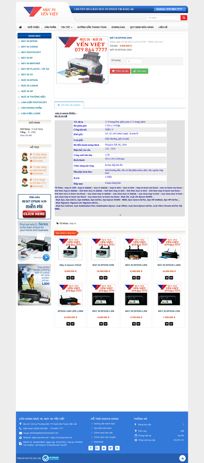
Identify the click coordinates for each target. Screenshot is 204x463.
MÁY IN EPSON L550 (169, 311)
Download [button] (118, 27)
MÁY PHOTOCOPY (31, 52)
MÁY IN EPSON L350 (136, 311)
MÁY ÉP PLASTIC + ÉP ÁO (35, 69)
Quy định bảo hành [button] (142, 27)
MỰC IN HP (27, 91)
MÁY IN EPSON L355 (103, 311)
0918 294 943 (38, 157)
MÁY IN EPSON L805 (136, 265)
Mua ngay (139, 71)
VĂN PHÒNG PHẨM (31, 108)
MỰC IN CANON (29, 85)
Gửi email (36, 161)
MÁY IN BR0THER (30, 63)
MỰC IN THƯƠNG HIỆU (33, 96)
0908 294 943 (38, 170)
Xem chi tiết (26, 135)
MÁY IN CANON (29, 46)
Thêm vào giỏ (120, 71)
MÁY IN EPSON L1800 (169, 265)
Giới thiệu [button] (33, 27)
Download (98, 442)
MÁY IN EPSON (29, 41)
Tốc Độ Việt (35, 458)
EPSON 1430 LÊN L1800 (70, 311)
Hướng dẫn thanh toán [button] (91, 27)
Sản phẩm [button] (50, 27)
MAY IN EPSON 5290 (103, 265)
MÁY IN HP (27, 58)
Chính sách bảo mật (103, 433)
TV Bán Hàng (39, 154)
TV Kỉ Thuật (39, 180)
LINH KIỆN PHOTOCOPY (34, 102)
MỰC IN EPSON (29, 80)
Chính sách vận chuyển (105, 437)
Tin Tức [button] (66, 28)
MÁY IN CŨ (27, 74)
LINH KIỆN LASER (30, 113)
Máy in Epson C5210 (70, 265)
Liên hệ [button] (163, 27)
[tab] (69, 105)
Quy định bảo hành (103, 428)
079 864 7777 (174, 9)
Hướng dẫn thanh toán (104, 423)
